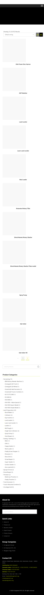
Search (38, 367)
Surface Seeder (9, 464)
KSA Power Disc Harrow (23, 64)
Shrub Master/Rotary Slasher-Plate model (23, 266)
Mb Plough (8, 428)
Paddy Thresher (9, 479)
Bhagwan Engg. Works (9, 550)
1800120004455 (10, 565)
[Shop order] (18, 35)
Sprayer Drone (7, 470)
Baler (6, 441)
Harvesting (6, 379)
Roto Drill (7, 457)
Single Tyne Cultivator (11, 431)
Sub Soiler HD (23, 353)
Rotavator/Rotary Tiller (23, 208)
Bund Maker (8, 412)
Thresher (6, 475)
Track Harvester (8, 482)
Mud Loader (8, 449)
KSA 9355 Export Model (11, 405)
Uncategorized (7, 487)
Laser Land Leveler (10, 423)
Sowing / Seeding (8, 438)
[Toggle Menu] (42, 5)
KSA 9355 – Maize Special (12, 402)
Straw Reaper (9, 459)
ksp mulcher (8, 418)
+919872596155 (11, 567)
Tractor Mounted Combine (11, 484)
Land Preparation (8, 410)
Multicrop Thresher (10, 477)
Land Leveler (8, 420)
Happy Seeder (9, 446)
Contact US (7, 536)
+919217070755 (24, 567)
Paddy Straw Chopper (11, 451)
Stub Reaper (8, 436)
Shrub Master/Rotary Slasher (23, 237)
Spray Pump (8, 433)
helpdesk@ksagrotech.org (12, 576)
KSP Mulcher (23, 93)
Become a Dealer (8, 527)
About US (6, 522)
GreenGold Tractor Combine (13, 392)
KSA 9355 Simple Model (11, 408)
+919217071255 (8, 571)
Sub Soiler (23, 324)
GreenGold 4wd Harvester (12, 389)
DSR (6, 443)
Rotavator (8, 454)
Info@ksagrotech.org (7, 578)
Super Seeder (9, 462)
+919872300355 (33, 567)
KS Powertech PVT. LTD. (10, 548)
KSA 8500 (7, 400)
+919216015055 (10, 569)
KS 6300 (7, 397)
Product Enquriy (8, 533)
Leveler (7, 425)
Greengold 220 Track (11, 384)
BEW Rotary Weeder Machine (13, 381)
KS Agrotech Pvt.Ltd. (9, 545)
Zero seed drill (9, 467)
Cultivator (8, 415)
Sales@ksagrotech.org (8, 580)
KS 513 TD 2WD (9, 394)
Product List (7, 525)
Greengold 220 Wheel (11, 386)
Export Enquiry (8, 530)
